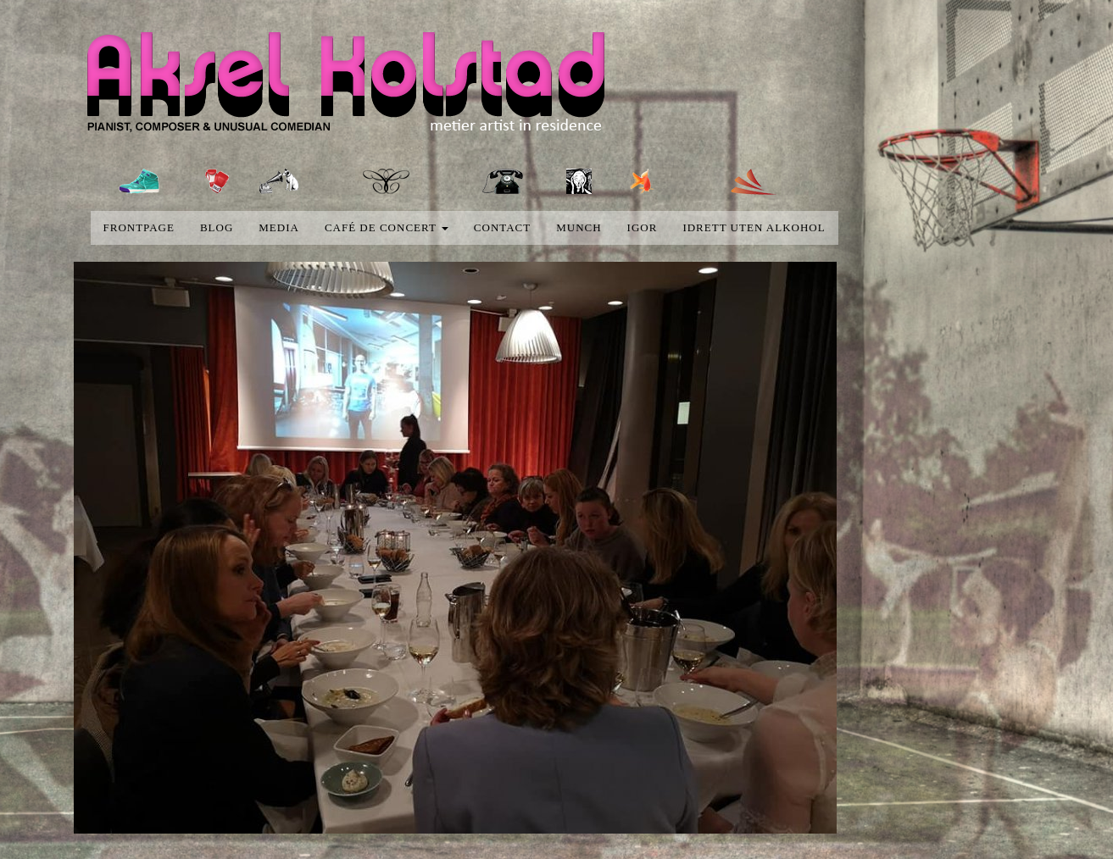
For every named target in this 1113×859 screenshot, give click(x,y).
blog (216, 227)
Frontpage (139, 227)
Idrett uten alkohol (753, 227)
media (279, 227)
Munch (578, 227)
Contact (502, 227)
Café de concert (386, 227)
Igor (642, 227)
